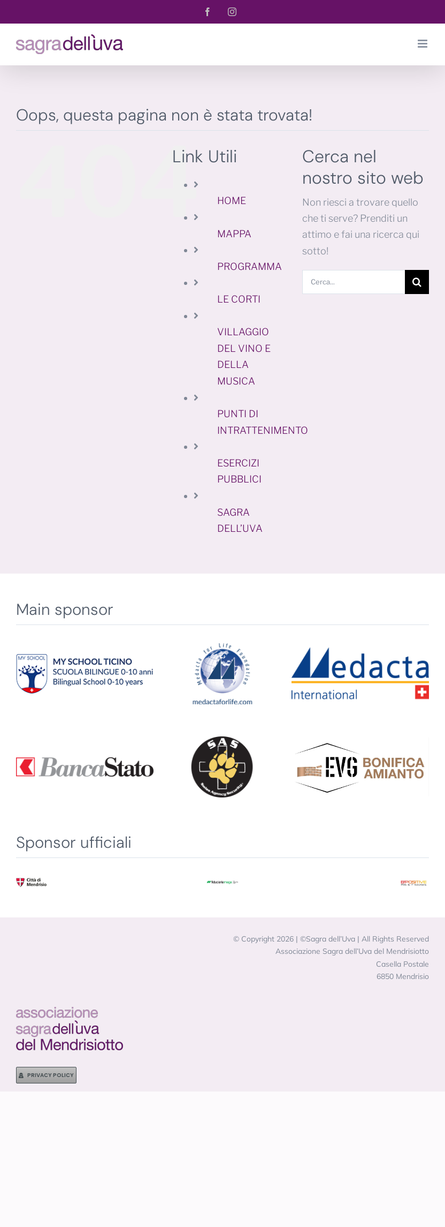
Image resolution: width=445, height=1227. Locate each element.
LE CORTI (238, 299)
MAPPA (234, 233)
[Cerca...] (353, 282)
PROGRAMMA (249, 266)
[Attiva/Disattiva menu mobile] (423, 43)
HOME (231, 200)
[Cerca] (417, 282)
